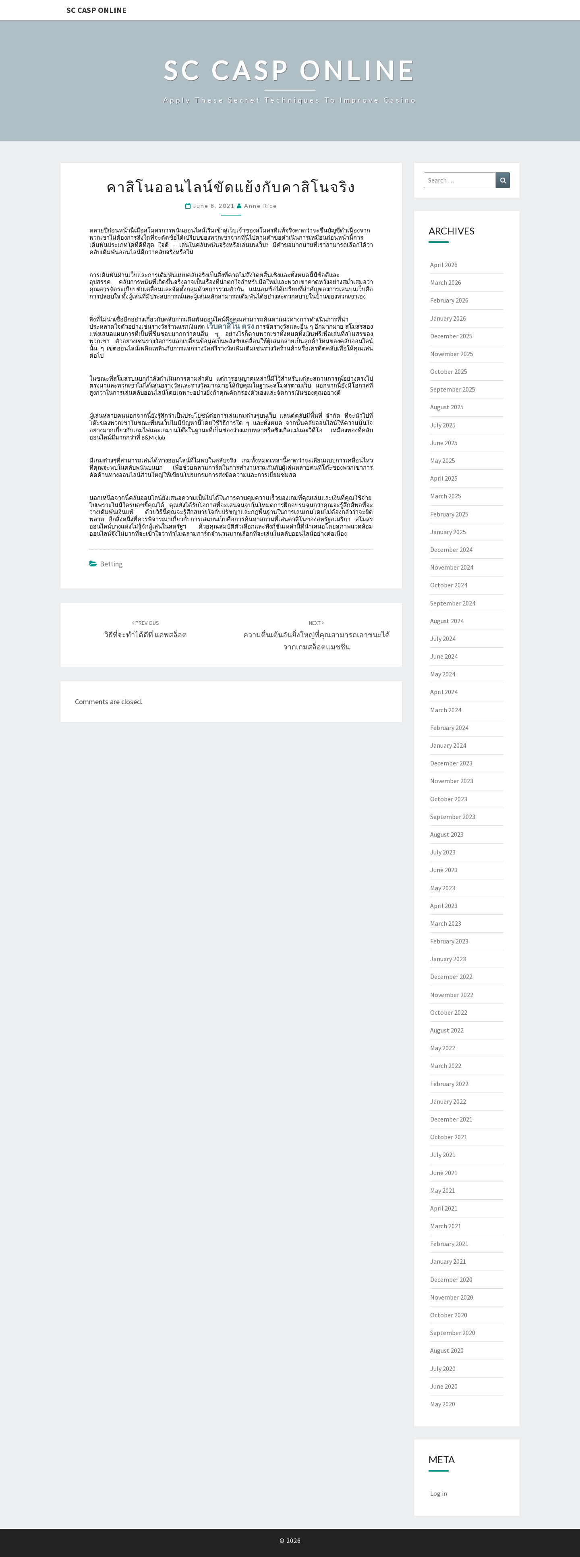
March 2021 (445, 1226)
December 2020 (451, 1279)
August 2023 (447, 834)
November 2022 (451, 995)
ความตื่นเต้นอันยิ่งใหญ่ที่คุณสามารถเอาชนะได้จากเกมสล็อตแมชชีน (316, 635)
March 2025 (445, 496)
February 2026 (449, 300)
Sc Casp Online (96, 10)
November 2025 (451, 354)
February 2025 (449, 514)
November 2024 (451, 567)
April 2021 (444, 1208)
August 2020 (447, 1350)
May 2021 (442, 1190)
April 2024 (444, 692)
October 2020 (448, 1315)
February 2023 (449, 941)
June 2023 (444, 870)
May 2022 (442, 1048)
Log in (438, 1493)
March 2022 (445, 1065)
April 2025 (444, 478)
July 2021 (443, 1155)
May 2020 (442, 1404)
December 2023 (451, 763)
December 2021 (451, 1119)
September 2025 (452, 389)
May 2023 (442, 888)
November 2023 (451, 781)
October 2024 (448, 585)
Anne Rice (260, 205)
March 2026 (445, 282)
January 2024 (448, 745)
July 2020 (443, 1368)
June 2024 (444, 656)
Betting (111, 563)
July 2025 (443, 425)
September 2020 (452, 1333)
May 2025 (442, 460)
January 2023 (448, 959)
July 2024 (443, 638)
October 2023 (448, 799)
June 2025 (444, 443)
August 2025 (447, 407)
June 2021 (444, 1173)
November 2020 (451, 1297)
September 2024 (452, 603)
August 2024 (447, 621)
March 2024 (445, 710)
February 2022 (449, 1084)
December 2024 (451, 549)
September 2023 (452, 817)
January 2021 (448, 1261)
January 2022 (448, 1101)
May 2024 (442, 674)
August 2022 (447, 1030)
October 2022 (448, 1012)
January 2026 (448, 318)
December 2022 (451, 976)
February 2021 (449, 1244)
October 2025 (448, 371)
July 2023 (443, 852)
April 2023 (444, 906)
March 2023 (445, 923)
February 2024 (449, 728)
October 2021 (448, 1137)
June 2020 (444, 1386)
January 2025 (448, 532)
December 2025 (451, 336)
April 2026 (444, 265)
